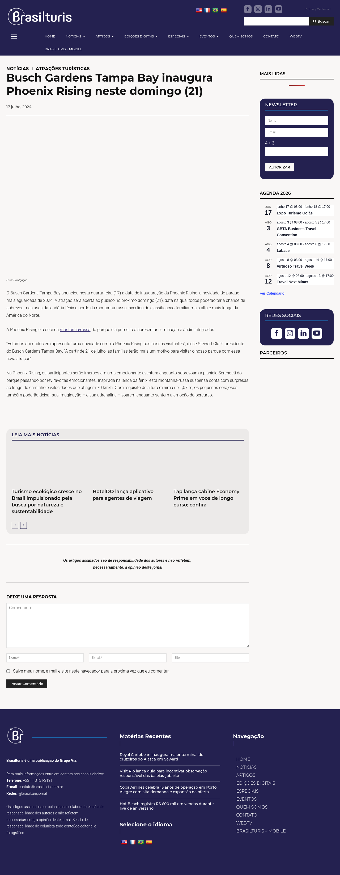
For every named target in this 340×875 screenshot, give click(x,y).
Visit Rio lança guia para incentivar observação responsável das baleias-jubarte (163, 773)
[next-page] (23, 525)
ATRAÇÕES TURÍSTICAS (63, 69)
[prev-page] (15, 525)
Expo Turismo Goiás (295, 213)
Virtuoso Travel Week (295, 266)
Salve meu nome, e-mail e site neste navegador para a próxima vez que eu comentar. (91, 671)
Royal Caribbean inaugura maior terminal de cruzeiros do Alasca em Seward (161, 757)
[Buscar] (321, 21)
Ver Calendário (272, 293)
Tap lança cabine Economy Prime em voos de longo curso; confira (206, 498)
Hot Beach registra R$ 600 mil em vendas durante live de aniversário (167, 806)
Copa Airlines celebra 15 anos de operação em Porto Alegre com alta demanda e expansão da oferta (168, 789)
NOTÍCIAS (17, 69)
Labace (283, 250)
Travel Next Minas (292, 282)
